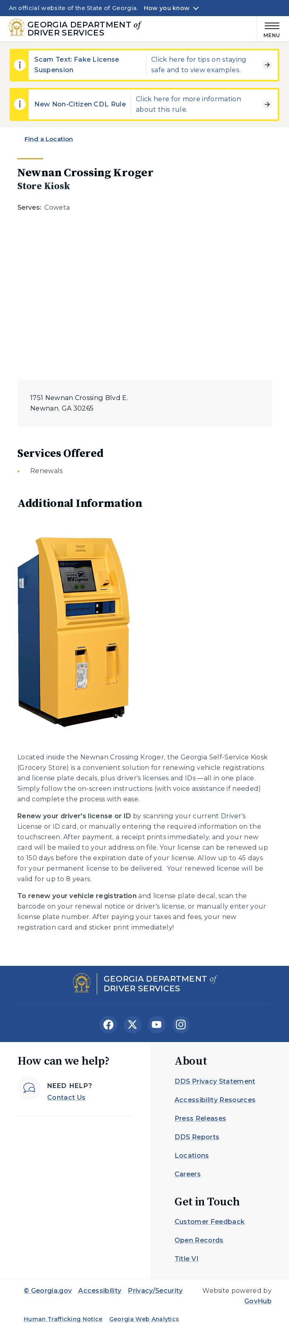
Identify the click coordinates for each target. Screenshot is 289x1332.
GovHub (258, 1301)
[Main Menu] (269, 28)
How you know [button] (166, 8)
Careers (188, 1174)
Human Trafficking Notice (63, 1319)
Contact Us (66, 1097)
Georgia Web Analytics (144, 1319)
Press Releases (200, 1118)
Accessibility (99, 1290)
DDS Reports (197, 1137)
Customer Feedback (210, 1222)
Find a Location (49, 139)
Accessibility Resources (215, 1100)
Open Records (199, 1240)
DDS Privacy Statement (215, 1081)
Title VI (187, 1259)
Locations (192, 1155)
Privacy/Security (155, 1290)
